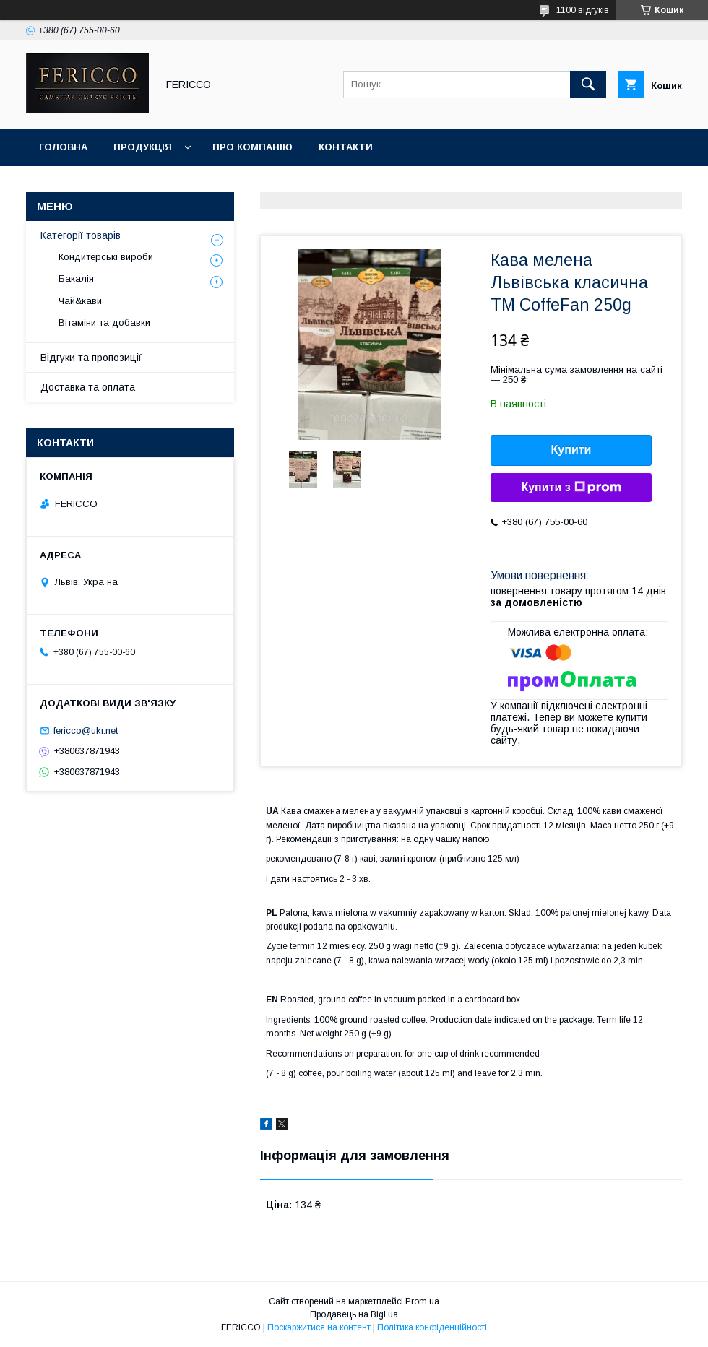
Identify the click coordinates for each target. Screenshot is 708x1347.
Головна (63, 147)
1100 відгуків (582, 10)
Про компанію (252, 147)
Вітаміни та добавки (104, 322)
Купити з (571, 487)
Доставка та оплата (87, 387)
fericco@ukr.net (85, 730)
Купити (571, 449)
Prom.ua (422, 1301)
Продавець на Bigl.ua (354, 1314)
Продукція (142, 147)
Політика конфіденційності (432, 1327)
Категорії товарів (80, 235)
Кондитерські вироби (106, 256)
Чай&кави (80, 300)
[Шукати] (588, 84)
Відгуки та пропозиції (91, 357)
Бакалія (76, 278)
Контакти (346, 147)
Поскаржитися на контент (319, 1327)
